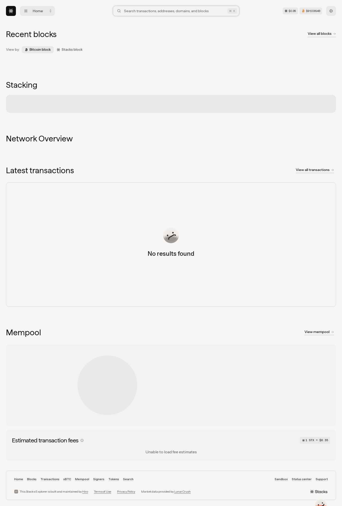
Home (18, 479)
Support (322, 479)
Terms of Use (102, 491)
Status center (302, 479)
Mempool (82, 479)
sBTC (67, 479)
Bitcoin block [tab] (38, 49)
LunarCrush (182, 491)
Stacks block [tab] (70, 49)
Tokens (113, 479)
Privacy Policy (126, 491)
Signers (98, 479)
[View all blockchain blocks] (322, 34)
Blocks (32, 479)
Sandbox (281, 479)
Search (128, 479)
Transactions (50, 479)
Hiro (85, 491)
